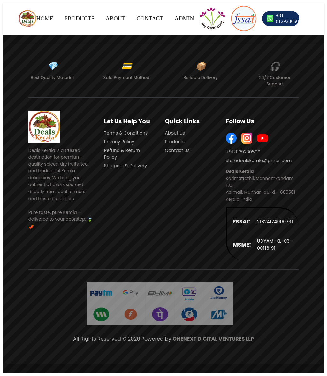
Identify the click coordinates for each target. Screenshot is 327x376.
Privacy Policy (119, 141)
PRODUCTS (80, 18)
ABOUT (115, 18)
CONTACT (150, 18)
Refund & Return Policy (122, 153)
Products (175, 141)
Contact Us (177, 150)
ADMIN (184, 18)
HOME (44, 18)
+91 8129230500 (288, 18)
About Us (175, 133)
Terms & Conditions (126, 133)
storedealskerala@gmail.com (259, 160)
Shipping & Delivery (125, 165)
